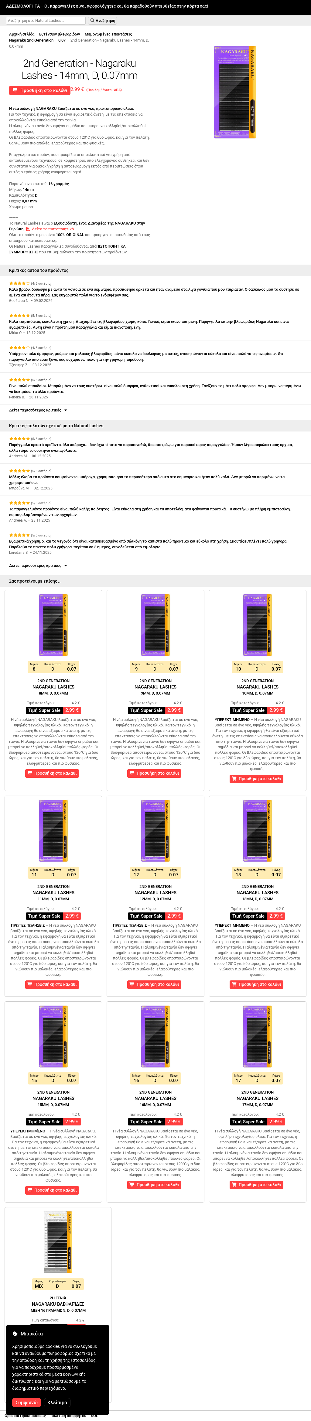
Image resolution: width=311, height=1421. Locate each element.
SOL (94, 1415)
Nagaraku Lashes (53, 686)
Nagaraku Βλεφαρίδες (58, 1304)
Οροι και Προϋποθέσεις (25, 1415)
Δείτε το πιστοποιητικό (49, 229)
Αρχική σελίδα (21, 34)
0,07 (62, 40)
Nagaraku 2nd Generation (31, 40)
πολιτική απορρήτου (68, 1415)
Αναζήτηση (102, 20)
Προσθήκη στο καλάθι (39, 90)
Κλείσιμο (57, 1403)
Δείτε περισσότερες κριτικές (38, 410)
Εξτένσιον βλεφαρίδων (59, 34)
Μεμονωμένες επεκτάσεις (108, 34)
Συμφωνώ (26, 1403)
